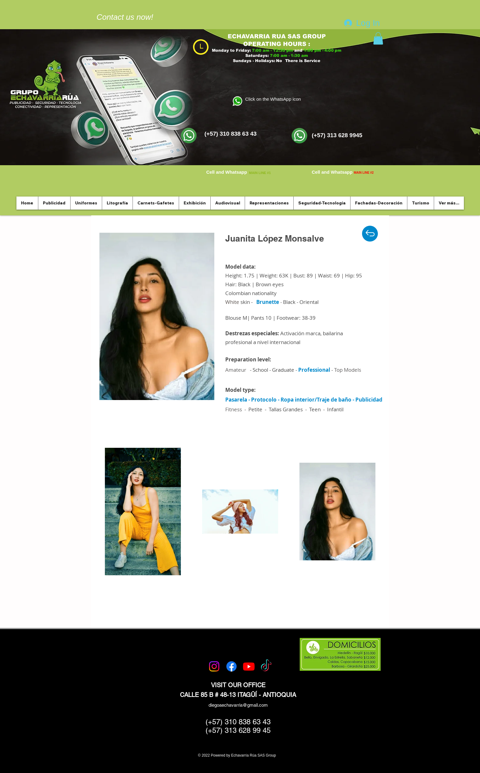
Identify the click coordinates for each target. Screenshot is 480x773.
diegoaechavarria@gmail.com (238, 705)
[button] (378, 38)
